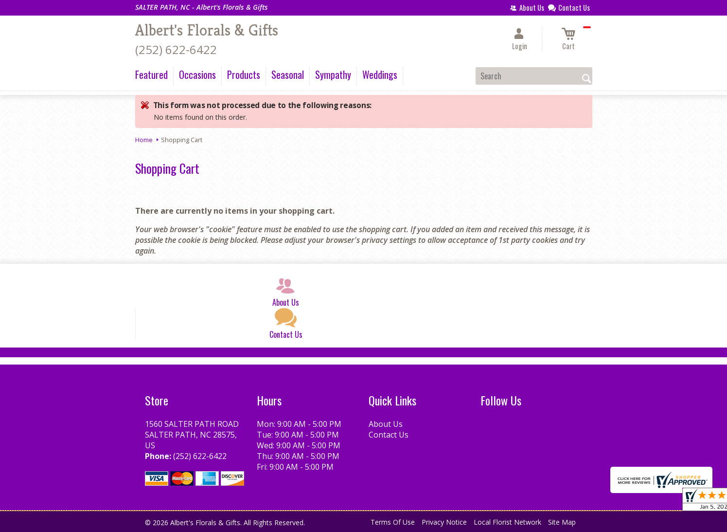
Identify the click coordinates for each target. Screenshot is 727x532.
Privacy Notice (444, 522)
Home (144, 139)
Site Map (562, 522)
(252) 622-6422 (176, 49)
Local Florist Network (507, 522)
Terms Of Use (393, 522)
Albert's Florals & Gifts (206, 30)
